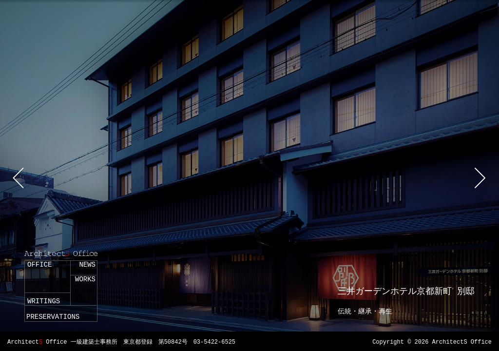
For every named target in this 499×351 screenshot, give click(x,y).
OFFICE (39, 265)
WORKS (85, 279)
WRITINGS (43, 301)
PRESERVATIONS (52, 317)
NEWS (87, 265)
